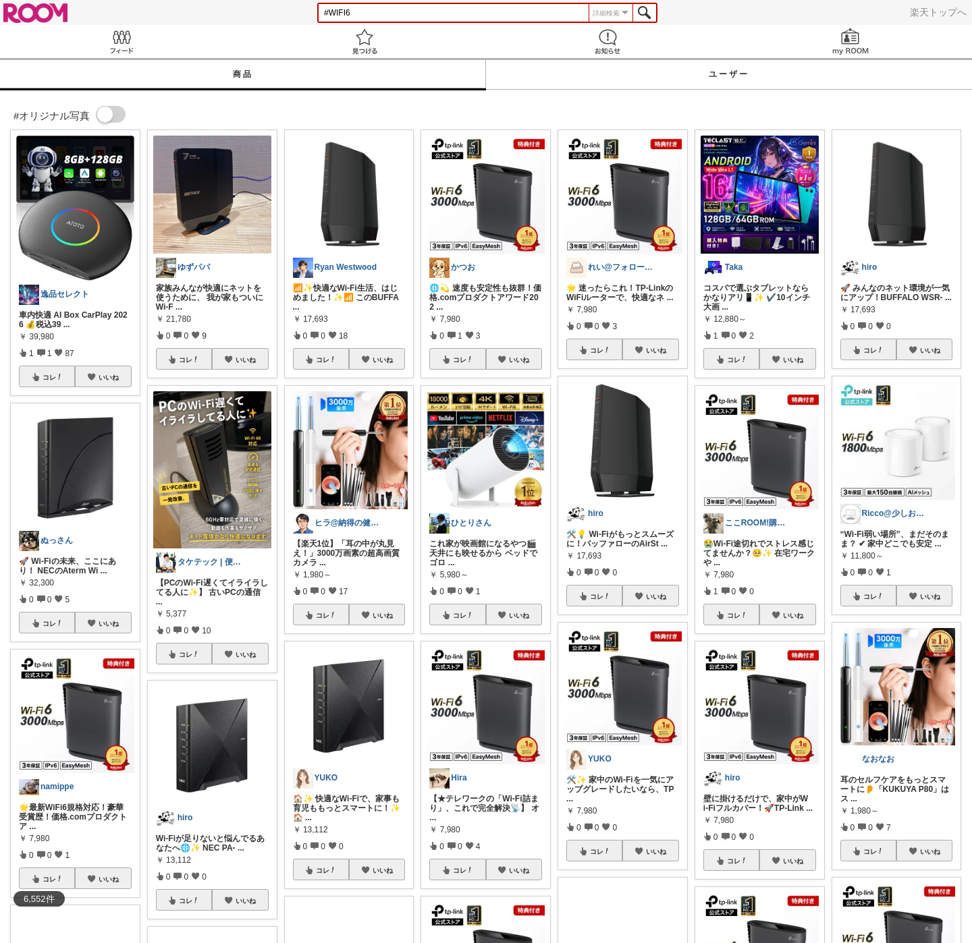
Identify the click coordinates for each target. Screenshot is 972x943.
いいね (109, 377)
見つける (364, 41)
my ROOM (850, 41)
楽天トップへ (938, 12)
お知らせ (607, 41)
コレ (53, 377)
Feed (121, 41)
